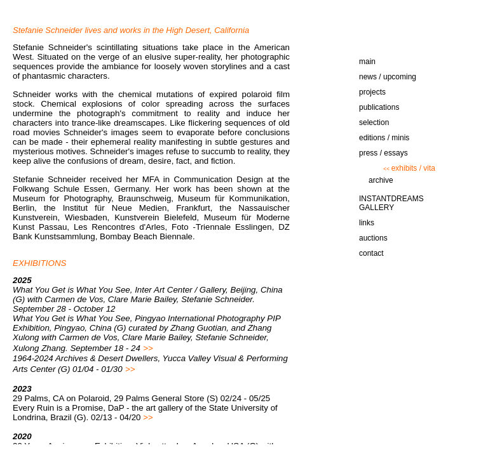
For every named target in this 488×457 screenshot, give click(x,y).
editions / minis (384, 137)
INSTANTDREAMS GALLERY (391, 203)
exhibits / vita (409, 168)
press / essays (383, 153)
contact (371, 253)
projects (372, 92)
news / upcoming (387, 76)
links (366, 222)
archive (381, 180)
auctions (373, 238)
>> (148, 348)
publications (379, 107)
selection (374, 122)
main (367, 61)
